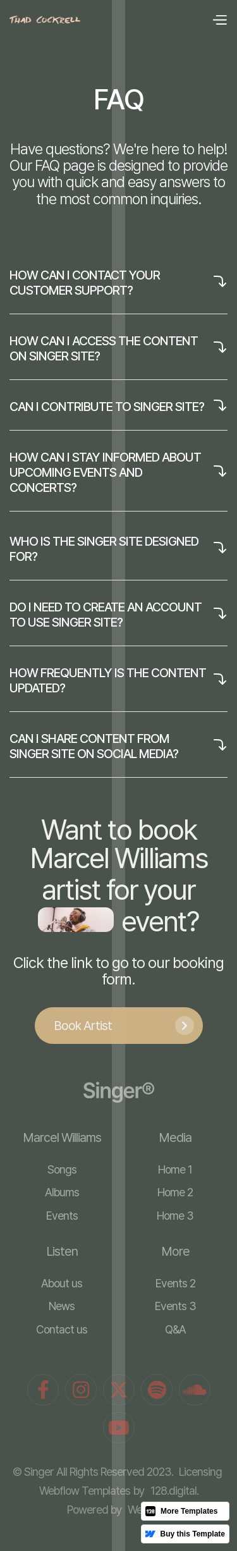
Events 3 (175, 1306)
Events (62, 1215)
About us (61, 1283)
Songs (61, 1169)
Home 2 (175, 1192)
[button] (219, 20)
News (62, 1306)
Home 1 (175, 1169)
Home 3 (175, 1215)
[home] (44, 19)
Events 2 (175, 1283)
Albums (62, 1192)
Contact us (61, 1329)
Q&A (175, 1329)
